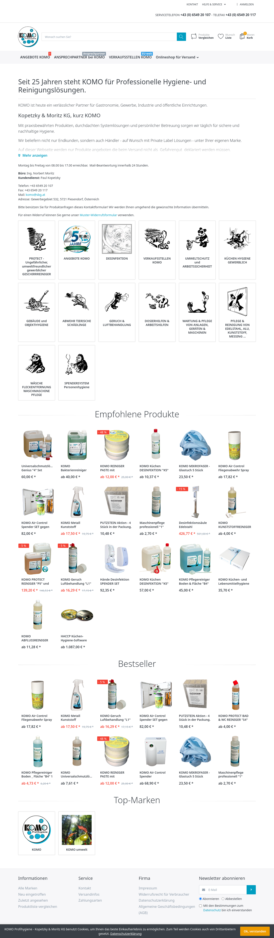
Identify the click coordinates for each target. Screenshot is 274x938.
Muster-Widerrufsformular (98, 215)
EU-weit (147, 54)
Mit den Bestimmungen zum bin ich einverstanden (227, 908)
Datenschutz (212, 910)
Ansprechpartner (94, 54)
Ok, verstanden (255, 931)
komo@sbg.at (35, 195)
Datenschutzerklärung (125, 934)
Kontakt (192, 4)
